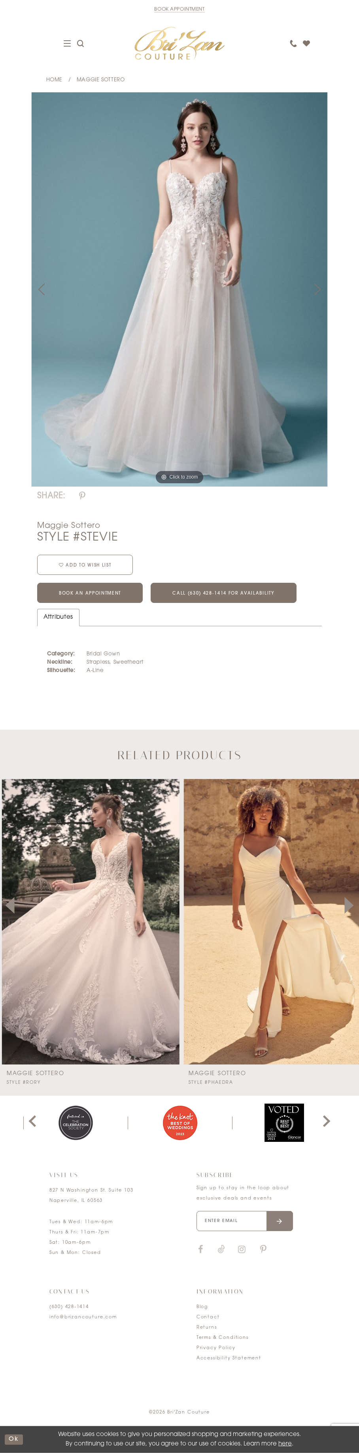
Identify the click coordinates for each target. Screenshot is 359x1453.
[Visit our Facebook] (201, 1250)
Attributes (58, 617)
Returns (207, 1327)
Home (54, 80)
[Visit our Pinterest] (263, 1250)
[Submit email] (279, 1221)
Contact (208, 1317)
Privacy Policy (216, 1348)
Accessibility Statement (229, 1358)
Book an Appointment (90, 593)
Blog (202, 1307)
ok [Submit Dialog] (14, 1439)
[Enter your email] (245, 1221)
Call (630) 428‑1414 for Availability (223, 593)
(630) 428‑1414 (69, 1307)
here (285, 1444)
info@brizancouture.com (83, 1317)
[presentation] (89, 921)
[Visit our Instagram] (242, 1250)
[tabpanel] (179, 289)
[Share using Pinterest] (82, 496)
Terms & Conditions (223, 1338)
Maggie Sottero (101, 80)
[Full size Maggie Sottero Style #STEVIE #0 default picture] (179, 289)
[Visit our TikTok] (221, 1250)
